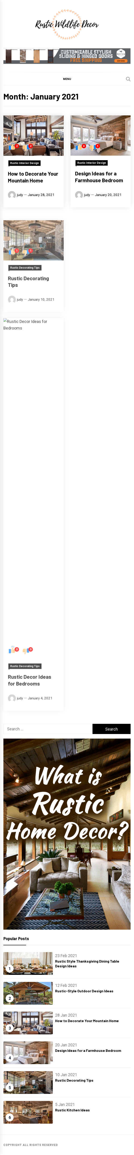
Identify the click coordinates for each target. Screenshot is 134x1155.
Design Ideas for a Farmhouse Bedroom (99, 181)
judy (20, 195)
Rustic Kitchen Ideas (72, 1110)
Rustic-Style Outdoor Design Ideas (84, 991)
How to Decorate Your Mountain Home (33, 177)
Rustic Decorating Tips (74, 1080)
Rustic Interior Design (24, 163)
